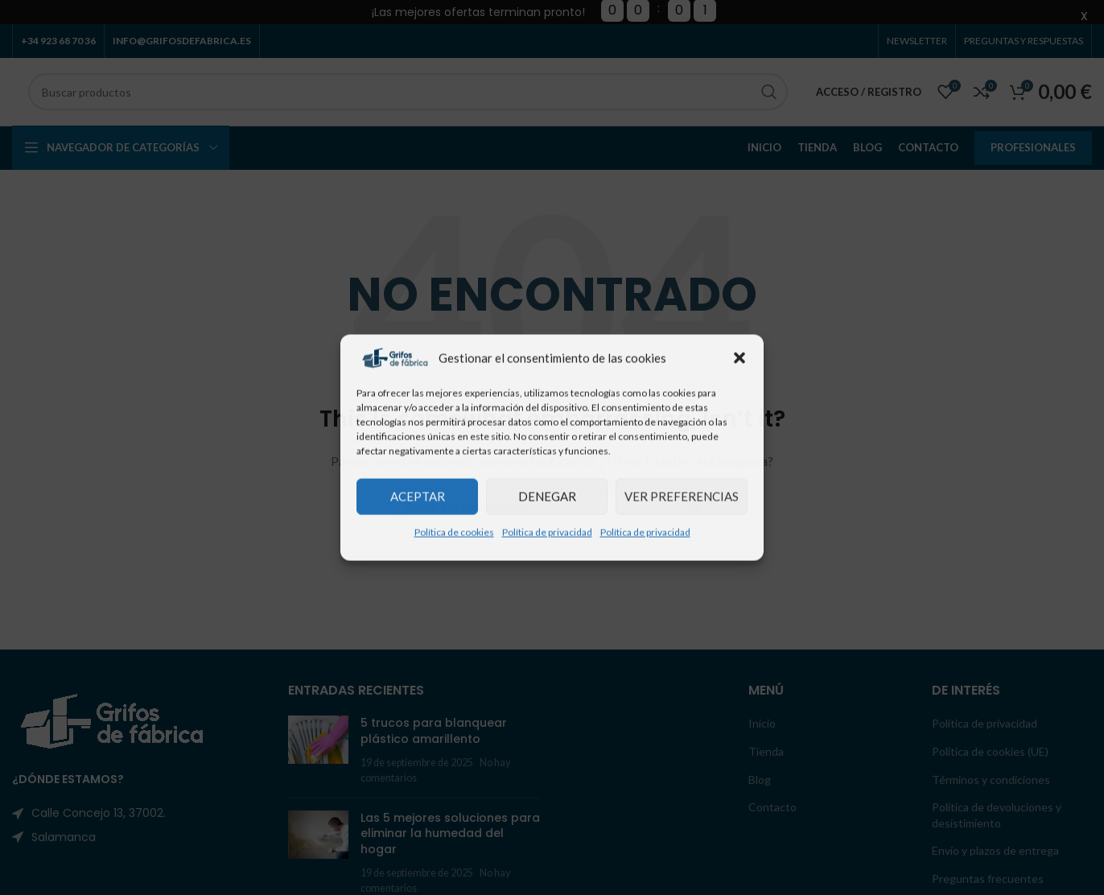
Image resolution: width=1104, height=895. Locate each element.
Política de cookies (454, 532)
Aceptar (417, 496)
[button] (739, 358)
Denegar (547, 496)
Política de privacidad (547, 532)
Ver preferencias (681, 496)
